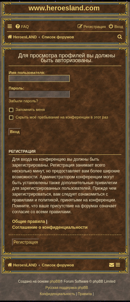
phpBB (55, 281)
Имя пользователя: (27, 72)
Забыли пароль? (23, 101)
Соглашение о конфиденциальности (50, 227)
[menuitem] (22, 26)
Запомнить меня (30, 109)
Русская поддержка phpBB (66, 288)
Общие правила (28, 221)
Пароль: (16, 88)
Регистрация (26, 242)
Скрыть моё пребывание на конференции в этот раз (62, 117)
